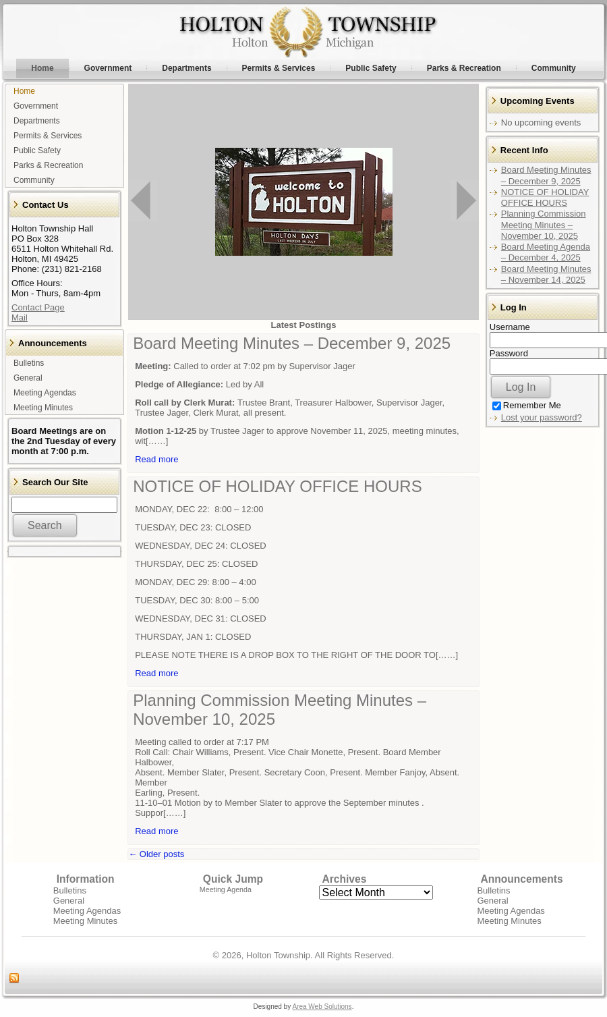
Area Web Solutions (321, 1006)
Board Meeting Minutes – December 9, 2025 (292, 343)
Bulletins (69, 890)
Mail (19, 317)
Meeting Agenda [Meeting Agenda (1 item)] (226, 889)
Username (510, 327)
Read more (156, 459)
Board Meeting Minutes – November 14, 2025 (546, 274)
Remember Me (526, 405)
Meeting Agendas (87, 911)
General (68, 901)
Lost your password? (541, 417)
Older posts (156, 854)
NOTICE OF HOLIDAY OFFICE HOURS (277, 486)
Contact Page (38, 307)
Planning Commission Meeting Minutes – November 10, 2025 (543, 225)
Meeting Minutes (85, 921)
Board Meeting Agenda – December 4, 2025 (545, 252)
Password (509, 353)
